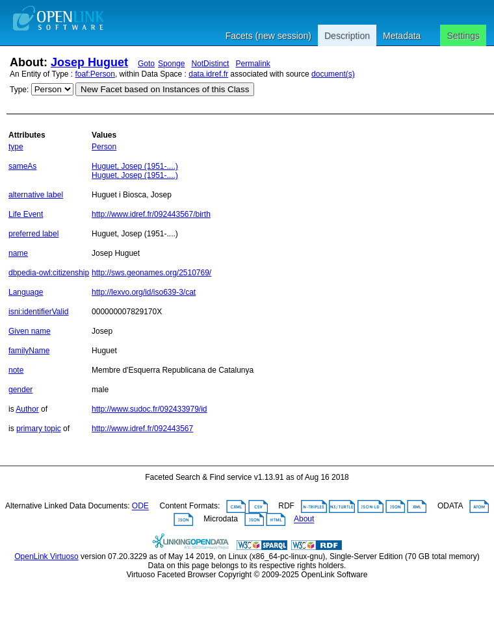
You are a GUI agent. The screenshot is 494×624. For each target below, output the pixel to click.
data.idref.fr (208, 74)
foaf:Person (95, 74)
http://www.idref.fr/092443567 (142, 428)
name (18, 253)
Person (104, 146)
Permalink (252, 63)
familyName (28, 350)
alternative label (35, 194)
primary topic (38, 428)
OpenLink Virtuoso (46, 556)
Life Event (25, 214)
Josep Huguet (89, 62)
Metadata (402, 36)
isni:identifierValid (38, 311)
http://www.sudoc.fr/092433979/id (149, 409)
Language (25, 292)
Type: (19, 89)
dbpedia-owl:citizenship (48, 272)
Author (27, 409)
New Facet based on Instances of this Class (165, 89)
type (15, 146)
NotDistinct (210, 63)
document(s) (333, 74)
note (15, 370)
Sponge (171, 63)
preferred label (33, 233)
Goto (146, 63)
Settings (463, 36)
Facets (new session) (268, 36)
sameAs (22, 166)
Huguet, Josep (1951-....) (135, 166)
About (304, 519)
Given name (29, 331)
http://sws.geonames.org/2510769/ (151, 272)
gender (20, 389)
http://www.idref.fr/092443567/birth (151, 214)
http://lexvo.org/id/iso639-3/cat (144, 292)
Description (347, 36)
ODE (140, 506)
